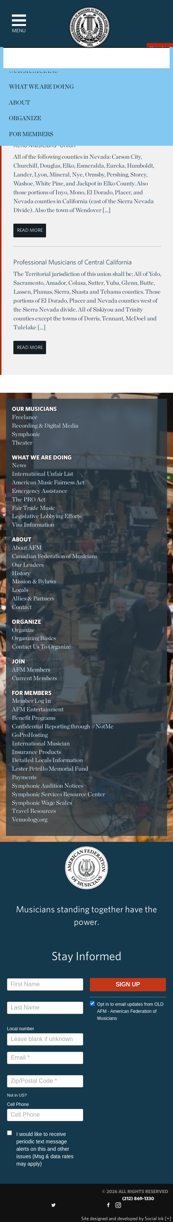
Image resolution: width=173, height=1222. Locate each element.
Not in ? (17, 1095)
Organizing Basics (34, 638)
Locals (20, 589)
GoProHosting (30, 734)
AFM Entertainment (37, 709)
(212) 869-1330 (138, 1198)
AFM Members (31, 669)
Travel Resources (34, 810)
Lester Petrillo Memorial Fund (50, 768)
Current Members (34, 678)
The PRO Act (28, 499)
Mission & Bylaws (34, 581)
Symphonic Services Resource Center (58, 794)
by (122, 1218)
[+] (168, 1218)
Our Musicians (34, 408)
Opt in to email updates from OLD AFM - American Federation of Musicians (127, 1011)
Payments (24, 777)
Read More (30, 230)
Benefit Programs (33, 717)
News (19, 465)
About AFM (27, 547)
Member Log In (31, 700)
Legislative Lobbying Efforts (46, 516)
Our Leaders (27, 564)
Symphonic (26, 434)
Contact (22, 606)
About (19, 102)
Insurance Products (36, 751)
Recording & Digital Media (45, 425)
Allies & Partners (33, 598)
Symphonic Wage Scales (42, 802)
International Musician (41, 743)
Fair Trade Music (33, 507)
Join (18, 661)
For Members (31, 134)
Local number (20, 1028)
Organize (25, 118)
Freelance (24, 417)
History (21, 573)
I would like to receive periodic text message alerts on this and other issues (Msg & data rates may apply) (40, 1148)
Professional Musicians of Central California (72, 262)
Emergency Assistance (40, 490)
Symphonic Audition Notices (47, 785)
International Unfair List (42, 473)
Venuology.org (29, 819)
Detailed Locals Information (47, 760)
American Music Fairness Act (48, 482)
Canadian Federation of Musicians (54, 556)
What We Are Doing (41, 86)
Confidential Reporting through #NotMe (63, 726)
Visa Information (33, 524)
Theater (22, 442)
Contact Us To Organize (41, 646)
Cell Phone (18, 1104)
